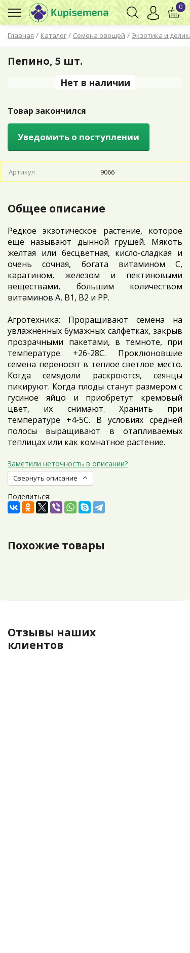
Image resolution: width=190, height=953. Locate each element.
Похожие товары (56, 545)
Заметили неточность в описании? (68, 463)
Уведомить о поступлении (78, 137)
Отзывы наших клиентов (52, 638)
